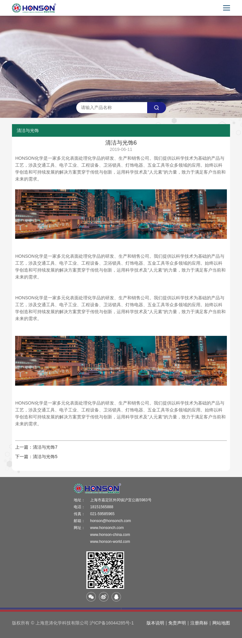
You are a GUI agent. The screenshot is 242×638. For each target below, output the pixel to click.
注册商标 (199, 622)
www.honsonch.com (107, 528)
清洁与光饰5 (45, 456)
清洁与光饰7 (45, 447)
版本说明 (155, 622)
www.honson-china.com (110, 534)
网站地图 (221, 622)
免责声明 (177, 622)
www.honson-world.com (110, 541)
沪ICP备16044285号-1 (111, 622)
